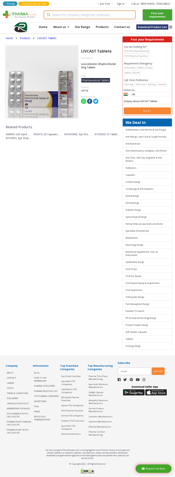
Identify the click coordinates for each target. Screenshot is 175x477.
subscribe (158, 371)
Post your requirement (157, 14)
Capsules (130, 174)
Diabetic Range (133, 209)
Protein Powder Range (137, 325)
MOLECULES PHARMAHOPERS (42, 418)
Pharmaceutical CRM (34, 3)
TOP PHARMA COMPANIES (46, 396)
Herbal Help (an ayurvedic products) (144, 223)
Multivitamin (132, 237)
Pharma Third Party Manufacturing (98, 378)
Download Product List (152, 27)
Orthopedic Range (135, 297)
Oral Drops (131, 269)
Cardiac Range (133, 181)
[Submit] (48, 15)
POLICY (10, 388)
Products (102, 27)
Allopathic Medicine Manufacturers (98, 402)
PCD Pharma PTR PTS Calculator (17, 415)
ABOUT (10, 372)
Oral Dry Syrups (134, 276)
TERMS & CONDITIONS (17, 393)
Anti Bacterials (133, 143)
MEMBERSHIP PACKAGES (18, 408)
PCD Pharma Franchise (72, 410)
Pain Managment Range (137, 304)
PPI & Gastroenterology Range (141, 318)
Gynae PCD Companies (72, 405)
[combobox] (89, 15)
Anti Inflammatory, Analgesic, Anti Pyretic (146, 150)
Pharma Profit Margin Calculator (19, 423)
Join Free (104, 4)
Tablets (129, 339)
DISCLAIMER (12, 398)
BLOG (37, 372)
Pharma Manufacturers (100, 426)
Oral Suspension (134, 290)
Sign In (120, 3)
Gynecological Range (136, 216)
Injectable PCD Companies (68, 383)
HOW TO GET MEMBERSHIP (40, 379)
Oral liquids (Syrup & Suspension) (142, 283)
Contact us (122, 27)
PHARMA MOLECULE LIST (46, 391)
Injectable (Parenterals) (137, 230)
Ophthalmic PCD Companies (69, 391)
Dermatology (132, 202)
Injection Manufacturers (100, 421)
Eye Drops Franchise (71, 376)
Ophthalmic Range (135, 262)
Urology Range (133, 346)
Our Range (82, 27)
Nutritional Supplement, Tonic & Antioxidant (142, 253)
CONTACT (11, 377)
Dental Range (132, 195)
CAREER (10, 383)
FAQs (36, 406)
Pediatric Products (135, 311)
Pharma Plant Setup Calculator (17, 431)
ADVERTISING (40, 401)
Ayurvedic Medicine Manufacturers (98, 386)
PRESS (37, 411)
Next (147, 111)
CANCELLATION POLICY (18, 403)
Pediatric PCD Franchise (72, 420)
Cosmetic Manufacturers (100, 416)
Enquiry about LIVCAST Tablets (147, 101)
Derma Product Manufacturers (96, 410)
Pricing (11, 3)
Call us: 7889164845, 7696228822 (150, 3)
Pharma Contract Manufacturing (97, 433)
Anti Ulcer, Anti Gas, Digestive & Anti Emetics (144, 159)
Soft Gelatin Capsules (136, 332)
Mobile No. (129, 90)
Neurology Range (134, 244)
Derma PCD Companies (72, 415)
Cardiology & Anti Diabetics (140, 188)
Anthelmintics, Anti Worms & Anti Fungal (146, 129)
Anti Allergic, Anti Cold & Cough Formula (146, 136)
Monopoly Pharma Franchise (70, 399)
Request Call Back (153, 468)
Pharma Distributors (71, 434)
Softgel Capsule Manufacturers (96, 394)
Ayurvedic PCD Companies (68, 427)
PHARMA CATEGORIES (44, 385)
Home (43, 27)
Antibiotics (131, 167)
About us (61, 27)
